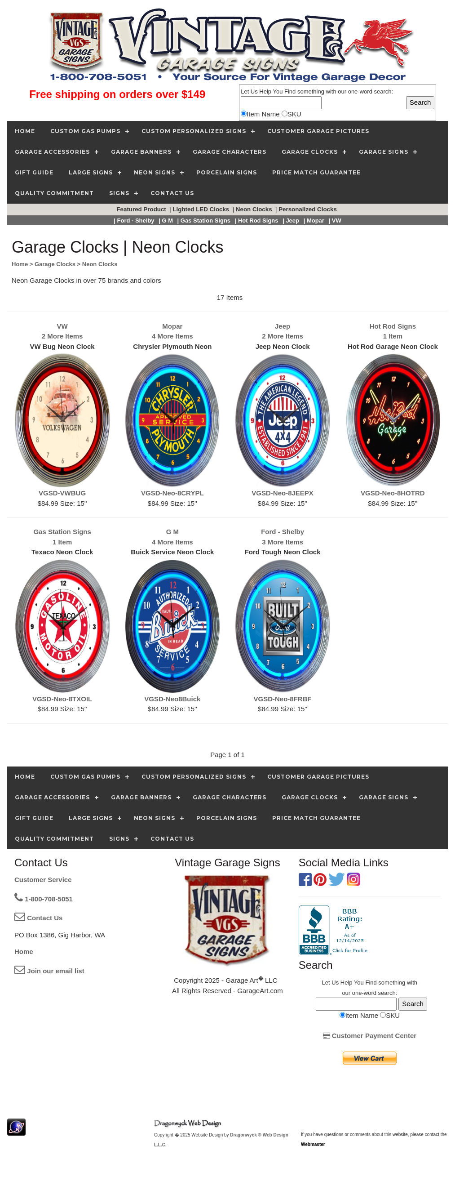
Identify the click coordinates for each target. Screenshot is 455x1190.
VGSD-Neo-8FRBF (283, 699)
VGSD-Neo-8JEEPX (283, 493)
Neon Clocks (255, 209)
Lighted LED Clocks (201, 209)
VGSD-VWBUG (62, 493)
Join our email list (49, 971)
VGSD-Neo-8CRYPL (172, 493)
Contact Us (38, 918)
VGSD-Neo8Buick (172, 699)
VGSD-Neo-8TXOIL (62, 699)
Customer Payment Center (370, 1035)
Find (290, 91)
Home (23, 951)
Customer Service (43, 879)
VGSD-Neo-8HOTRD (393, 493)
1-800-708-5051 (43, 899)
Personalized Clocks (308, 209)
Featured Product (142, 209)
